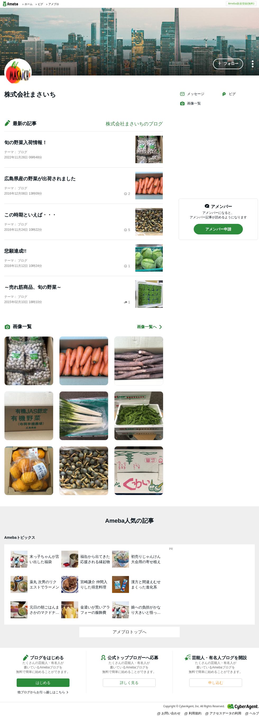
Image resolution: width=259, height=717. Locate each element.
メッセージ (192, 94)
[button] (228, 64)
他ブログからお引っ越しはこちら (41, 692)
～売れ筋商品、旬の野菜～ (32, 287)
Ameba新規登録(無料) (241, 3)
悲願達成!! (15, 251)
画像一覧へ (150, 326)
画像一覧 (190, 103)
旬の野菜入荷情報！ (25, 142)
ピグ (228, 94)
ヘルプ (252, 713)
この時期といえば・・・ (30, 215)
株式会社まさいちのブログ (134, 123)
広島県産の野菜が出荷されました (40, 178)
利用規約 (192, 713)
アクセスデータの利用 (223, 713)
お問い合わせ (169, 713)
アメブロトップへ (129, 632)
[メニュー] (252, 64)
